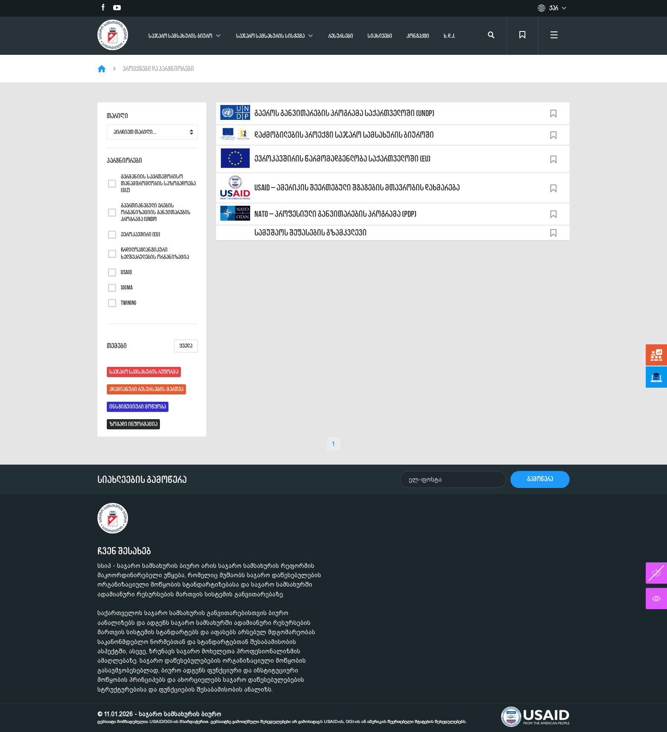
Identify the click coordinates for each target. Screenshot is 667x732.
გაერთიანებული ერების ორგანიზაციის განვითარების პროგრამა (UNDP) (156, 212)
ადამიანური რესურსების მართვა (146, 389)
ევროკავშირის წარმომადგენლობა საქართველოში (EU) (342, 158)
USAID (126, 272)
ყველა (186, 345)
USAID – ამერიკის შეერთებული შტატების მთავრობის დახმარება (357, 187)
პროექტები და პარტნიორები (158, 69)
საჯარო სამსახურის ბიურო (180, 36)
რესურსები (340, 36)
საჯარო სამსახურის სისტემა (270, 36)
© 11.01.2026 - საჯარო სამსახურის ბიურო (282, 717)
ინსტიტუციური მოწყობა (137, 406)
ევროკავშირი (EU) (140, 234)
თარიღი (117, 116)
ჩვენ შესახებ (124, 551)
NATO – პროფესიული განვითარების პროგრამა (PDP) (335, 214)
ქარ (553, 8)
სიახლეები (380, 36)
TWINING (129, 303)
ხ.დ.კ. (450, 36)
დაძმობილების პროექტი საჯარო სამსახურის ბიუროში (344, 135)
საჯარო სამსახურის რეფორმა (143, 371)
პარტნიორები (124, 161)
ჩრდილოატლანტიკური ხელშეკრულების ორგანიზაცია (155, 253)
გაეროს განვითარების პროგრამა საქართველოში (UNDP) (344, 113)
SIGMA (127, 287)
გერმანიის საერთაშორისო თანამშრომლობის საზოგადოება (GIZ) (158, 183)
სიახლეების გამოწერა (142, 479)
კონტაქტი (418, 36)
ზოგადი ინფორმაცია (133, 424)
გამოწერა (540, 479)
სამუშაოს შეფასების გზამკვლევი (310, 232)
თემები (152, 346)
